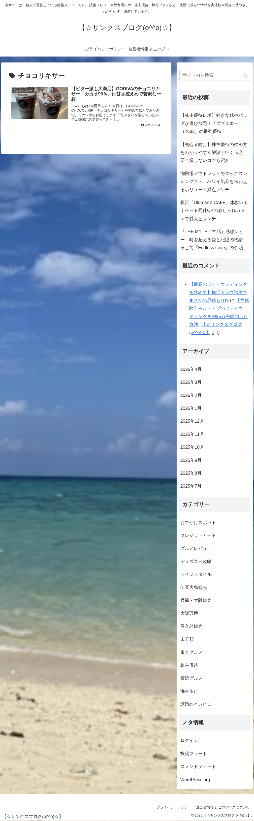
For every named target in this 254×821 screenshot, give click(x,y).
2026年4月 (191, 369)
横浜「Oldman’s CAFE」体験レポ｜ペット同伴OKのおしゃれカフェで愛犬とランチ (214, 210)
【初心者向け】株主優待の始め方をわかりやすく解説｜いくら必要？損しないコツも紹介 (213, 152)
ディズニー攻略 (196, 561)
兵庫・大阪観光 (196, 600)
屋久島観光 (191, 626)
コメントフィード (198, 766)
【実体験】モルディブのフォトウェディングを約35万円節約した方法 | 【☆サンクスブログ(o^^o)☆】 (219, 316)
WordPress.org (195, 779)
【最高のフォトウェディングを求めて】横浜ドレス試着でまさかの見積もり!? (218, 292)
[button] (245, 76)
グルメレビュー (196, 548)
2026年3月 (191, 382)
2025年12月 (192, 421)
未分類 (187, 639)
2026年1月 (191, 408)
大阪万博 (189, 613)
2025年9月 (191, 460)
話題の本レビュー (198, 704)
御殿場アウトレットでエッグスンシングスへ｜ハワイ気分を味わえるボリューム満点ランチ (213, 181)
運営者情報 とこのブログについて (222, 807)
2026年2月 (191, 395)
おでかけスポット (198, 522)
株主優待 (189, 665)
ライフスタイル (196, 574)
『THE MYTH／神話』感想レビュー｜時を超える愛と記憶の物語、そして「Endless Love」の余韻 (214, 239)
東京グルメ (191, 652)
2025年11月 (192, 434)
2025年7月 (191, 486)
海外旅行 (189, 691)
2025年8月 (191, 473)
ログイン (189, 740)
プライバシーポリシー (173, 807)
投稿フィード (193, 753)
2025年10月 (192, 447)
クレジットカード (198, 535)
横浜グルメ (191, 678)
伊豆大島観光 (193, 587)
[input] (214, 75)
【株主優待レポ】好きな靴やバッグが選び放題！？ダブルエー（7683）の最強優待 (213, 123)
